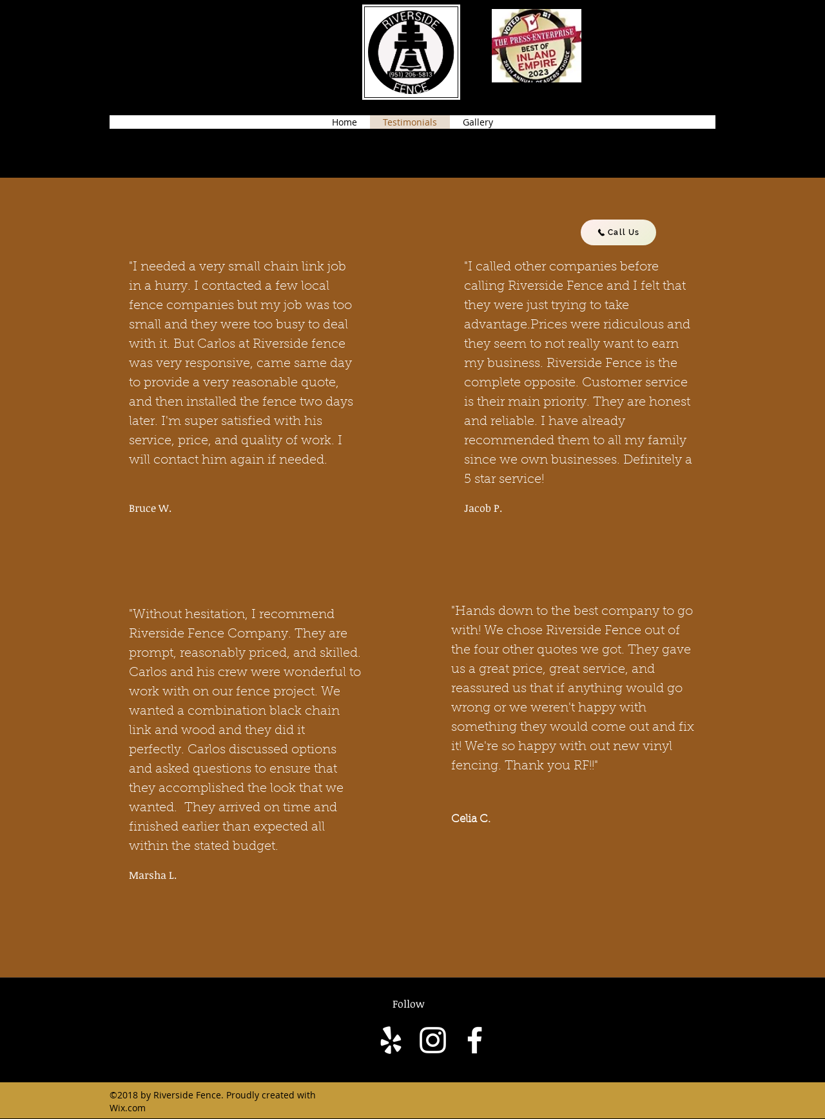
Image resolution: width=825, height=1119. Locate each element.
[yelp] (391, 1040)
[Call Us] (618, 232)
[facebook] (474, 1040)
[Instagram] (433, 1040)
